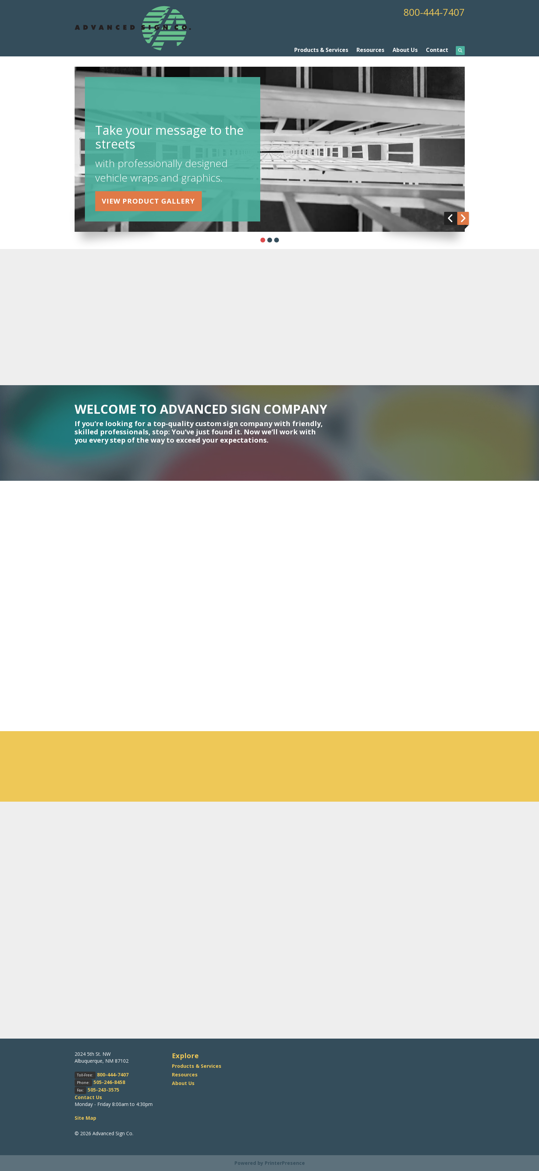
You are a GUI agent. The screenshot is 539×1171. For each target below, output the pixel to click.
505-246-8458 (109, 1082)
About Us (405, 50)
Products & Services (321, 50)
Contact (437, 50)
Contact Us (88, 1097)
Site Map (85, 1118)
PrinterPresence (285, 1163)
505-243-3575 (103, 1089)
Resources (370, 50)
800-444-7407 (434, 12)
